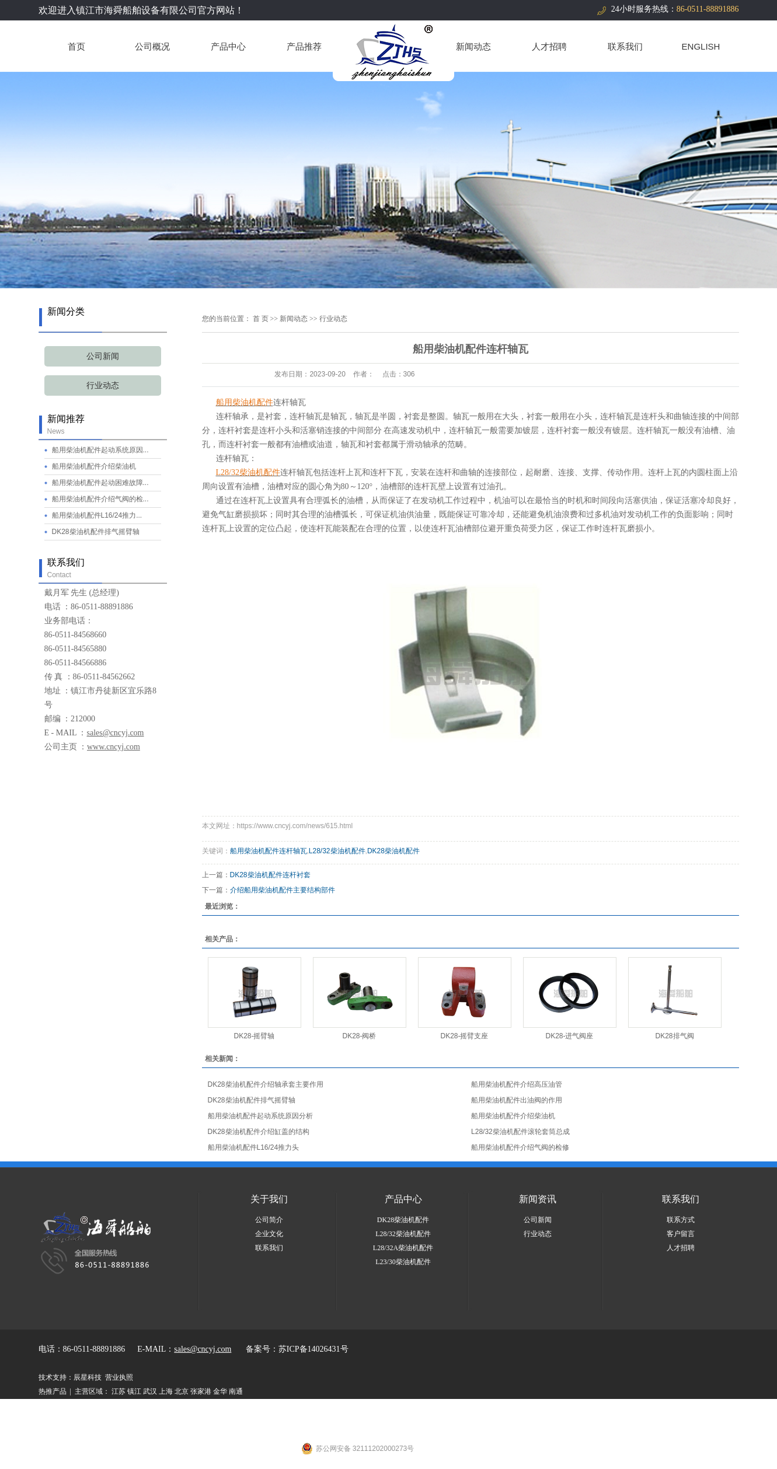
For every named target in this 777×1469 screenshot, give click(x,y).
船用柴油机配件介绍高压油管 (516, 1084)
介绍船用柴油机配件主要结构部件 (282, 890)
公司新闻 (102, 356)
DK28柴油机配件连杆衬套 (270, 875)
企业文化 (269, 1234)
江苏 (119, 1391)
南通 (236, 1391)
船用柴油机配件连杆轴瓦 (268, 851)
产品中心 (228, 46)
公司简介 (269, 1220)
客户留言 (681, 1234)
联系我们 (625, 46)
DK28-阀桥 (359, 1036)
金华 (220, 1391)
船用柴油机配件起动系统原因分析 (260, 1116)
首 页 (261, 319)
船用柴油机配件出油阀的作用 (516, 1100)
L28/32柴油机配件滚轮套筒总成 (520, 1132)
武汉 (150, 1391)
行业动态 (102, 385)
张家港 (200, 1391)
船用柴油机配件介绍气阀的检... (100, 499)
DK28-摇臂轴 (254, 1036)
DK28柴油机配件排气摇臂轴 (96, 532)
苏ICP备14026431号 (313, 1349)
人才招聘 (549, 46)
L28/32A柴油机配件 (403, 1248)
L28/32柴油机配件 (337, 851)
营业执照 (119, 1377)
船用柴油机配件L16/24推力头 (253, 1147)
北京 (182, 1391)
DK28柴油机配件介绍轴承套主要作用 (265, 1084)
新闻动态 (473, 46)
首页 (76, 46)
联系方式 (681, 1220)
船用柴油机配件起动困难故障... (100, 483)
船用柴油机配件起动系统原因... (100, 450)
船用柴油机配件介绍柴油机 (94, 466)
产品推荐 (304, 46)
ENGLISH (701, 46)
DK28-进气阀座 (569, 1036)
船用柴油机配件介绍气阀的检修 (520, 1147)
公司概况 (152, 46)
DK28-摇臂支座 (464, 1036)
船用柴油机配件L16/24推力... (97, 515)
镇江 (134, 1391)
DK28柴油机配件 (393, 851)
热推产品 (53, 1391)
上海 (166, 1391)
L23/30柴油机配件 (403, 1262)
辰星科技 (88, 1377)
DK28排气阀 (674, 1036)
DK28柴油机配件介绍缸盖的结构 (258, 1132)
